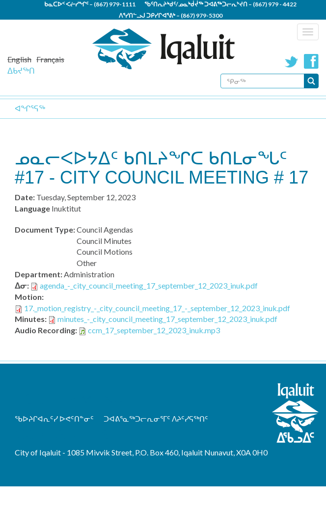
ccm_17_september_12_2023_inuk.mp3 (154, 330)
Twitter (291, 61)
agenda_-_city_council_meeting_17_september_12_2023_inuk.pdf (149, 285)
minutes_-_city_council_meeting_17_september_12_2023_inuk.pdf (167, 318)
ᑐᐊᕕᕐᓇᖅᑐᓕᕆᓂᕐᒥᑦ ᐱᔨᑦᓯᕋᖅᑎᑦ (156, 418)
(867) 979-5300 (201, 15)
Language (32, 208)
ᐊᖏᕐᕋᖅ (30, 108)
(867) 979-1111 (115, 4)
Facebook (311, 61)
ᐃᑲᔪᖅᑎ (21, 70)
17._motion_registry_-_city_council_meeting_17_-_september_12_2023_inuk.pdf (157, 308)
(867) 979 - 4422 (275, 4)
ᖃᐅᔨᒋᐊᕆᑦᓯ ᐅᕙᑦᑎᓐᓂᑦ (54, 418)
